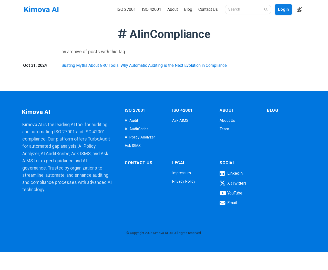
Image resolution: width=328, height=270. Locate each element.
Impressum (181, 173)
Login (283, 9)
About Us (227, 120)
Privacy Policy (183, 181)
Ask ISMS (133, 146)
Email (228, 203)
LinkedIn (231, 173)
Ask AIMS (180, 120)
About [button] (172, 9)
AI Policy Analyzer (140, 137)
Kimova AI (41, 9)
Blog (188, 9)
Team (224, 129)
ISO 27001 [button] (126, 9)
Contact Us (208, 9)
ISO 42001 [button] (151, 9)
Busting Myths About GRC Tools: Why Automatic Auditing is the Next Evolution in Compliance (144, 65)
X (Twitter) (233, 183)
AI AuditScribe (137, 129)
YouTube (231, 193)
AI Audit (131, 120)
